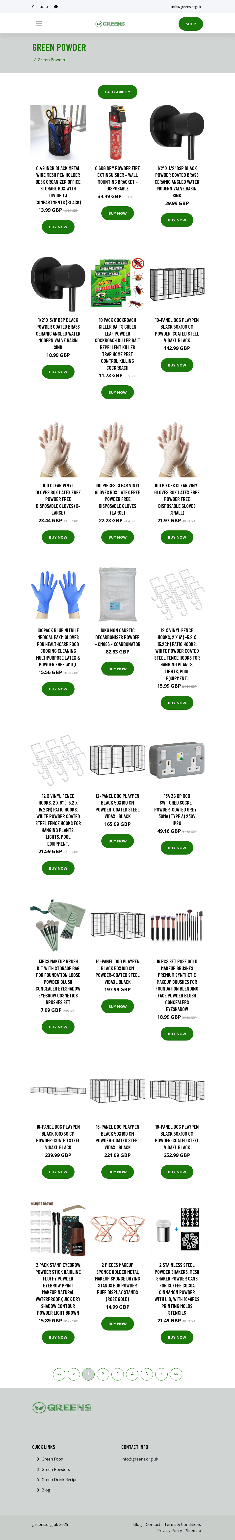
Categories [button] (116, 91)
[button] (161, 1374)
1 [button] (88, 1374)
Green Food (52, 1459)
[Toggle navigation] (39, 23)
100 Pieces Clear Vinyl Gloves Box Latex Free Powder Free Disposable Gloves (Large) (117, 499)
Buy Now (58, 226)
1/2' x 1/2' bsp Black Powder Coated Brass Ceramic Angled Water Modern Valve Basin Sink (177, 181)
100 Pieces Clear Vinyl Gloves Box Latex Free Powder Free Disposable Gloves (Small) (177, 499)
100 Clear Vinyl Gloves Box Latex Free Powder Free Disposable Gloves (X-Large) (58, 499)
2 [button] (103, 1374)
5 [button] (147, 1374)
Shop (191, 23)
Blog (46, 1490)
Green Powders (56, 1469)
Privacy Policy (169, 1530)
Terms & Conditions (182, 1524)
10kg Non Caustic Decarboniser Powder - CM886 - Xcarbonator (117, 637)
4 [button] (132, 1374)
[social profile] (56, 6)
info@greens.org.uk (185, 6)
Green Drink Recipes (60, 1479)
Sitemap (193, 1530)
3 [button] (117, 1374)
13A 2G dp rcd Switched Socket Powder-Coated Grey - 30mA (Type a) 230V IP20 (177, 809)
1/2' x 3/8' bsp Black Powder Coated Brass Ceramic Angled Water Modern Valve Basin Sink (58, 333)
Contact (153, 1524)
